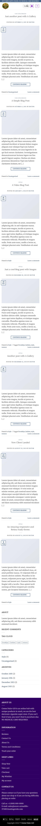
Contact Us (6, 738)
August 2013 (7, 686)
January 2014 (7, 678)
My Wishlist (7, 776)
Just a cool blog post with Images (20, 269)
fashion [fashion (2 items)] (12, 642)
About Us (5, 742)
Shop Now (6, 764)
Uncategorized (20, 13)
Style (21, 182)
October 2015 (7, 674)
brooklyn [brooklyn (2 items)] (5, 642)
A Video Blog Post (20, 185)
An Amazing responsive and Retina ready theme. (20, 528)
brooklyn (22, 345)
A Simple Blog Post (21, 100)
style (32, 345)
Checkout (6, 772)
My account (6, 781)
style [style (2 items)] (19, 642)
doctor (31, 22)
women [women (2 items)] (25, 642)
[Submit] (27, 6)
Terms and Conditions (11, 747)
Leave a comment (33, 92)
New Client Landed (20, 442)
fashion (27, 345)
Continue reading (20, 84)
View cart (6, 768)
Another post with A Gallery (20, 356)
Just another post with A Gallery (20, 16)
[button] (32, 6)
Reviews (5, 734)
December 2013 (8, 682)
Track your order (9, 751)
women (4, 347)
